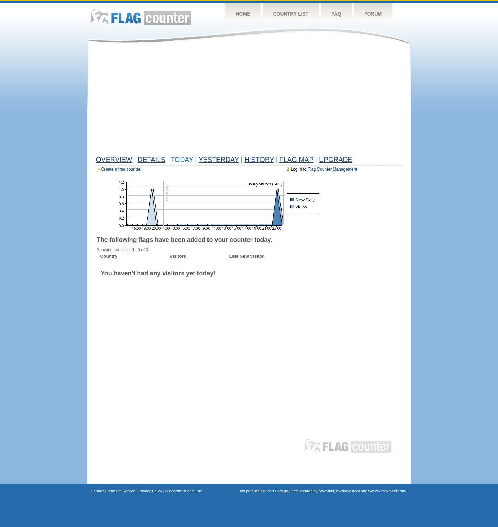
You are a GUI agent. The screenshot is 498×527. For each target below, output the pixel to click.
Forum (373, 14)
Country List (291, 14)
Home (243, 14)
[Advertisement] (249, 101)
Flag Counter (141, 17)
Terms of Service (121, 491)
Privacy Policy (150, 491)
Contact (97, 491)
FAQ (336, 14)
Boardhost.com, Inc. (186, 491)
